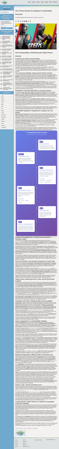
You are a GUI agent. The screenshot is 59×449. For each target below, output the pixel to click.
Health (46, 2)
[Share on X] (20, 21)
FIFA (40, 330)
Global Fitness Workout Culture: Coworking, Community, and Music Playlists (6, 38)
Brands (2, 110)
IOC (36, 330)
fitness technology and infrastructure (36, 122)
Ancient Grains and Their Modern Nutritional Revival (8, 69)
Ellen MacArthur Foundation (20, 86)
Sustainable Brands (34, 350)
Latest (42, 2)
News (2, 106)
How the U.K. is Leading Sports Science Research (7, 56)
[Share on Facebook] (18, 21)
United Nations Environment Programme (40, 313)
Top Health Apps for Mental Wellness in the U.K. (7, 66)
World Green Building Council (33, 266)
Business (3, 100)
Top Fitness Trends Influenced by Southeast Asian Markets (7, 88)
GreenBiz (27, 350)
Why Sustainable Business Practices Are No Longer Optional (7, 63)
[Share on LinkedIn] (24, 21)
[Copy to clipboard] (30, 21)
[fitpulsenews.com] (5, 2)
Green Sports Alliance (36, 123)
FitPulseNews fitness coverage (27, 424)
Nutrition (2, 119)
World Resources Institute (42, 248)
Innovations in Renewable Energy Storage (8, 80)
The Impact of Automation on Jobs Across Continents (7, 49)
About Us (55, 2)
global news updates (47, 424)
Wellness (3, 121)
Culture (2, 112)
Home (29, 2)
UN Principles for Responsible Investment (25, 389)
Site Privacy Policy (26, 446)
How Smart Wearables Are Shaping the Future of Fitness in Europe (7, 46)
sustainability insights (37, 424)
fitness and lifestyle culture (50, 81)
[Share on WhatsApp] (22, 21)
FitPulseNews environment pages (45, 268)
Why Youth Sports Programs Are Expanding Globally (7, 59)
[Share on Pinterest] (26, 21)
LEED (24, 266)
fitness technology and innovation (44, 294)
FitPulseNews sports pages (34, 328)
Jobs (2, 108)
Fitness (33, 2)
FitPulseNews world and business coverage (36, 310)
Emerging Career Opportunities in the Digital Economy (7, 53)
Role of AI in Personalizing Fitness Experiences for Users (8, 76)
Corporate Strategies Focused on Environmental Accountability (7, 42)
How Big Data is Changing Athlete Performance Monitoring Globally (8, 72)
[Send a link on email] (28, 21)
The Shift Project (28, 293)
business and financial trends (34, 391)
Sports (38, 2)
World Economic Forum (49, 85)
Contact (25, 443)
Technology (3, 114)
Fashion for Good (23, 105)
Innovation (3, 125)
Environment (3, 117)
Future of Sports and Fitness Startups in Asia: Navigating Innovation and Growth (8, 84)
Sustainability (3, 127)
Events (2, 123)
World (50, 2)
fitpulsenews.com (5, 12)
